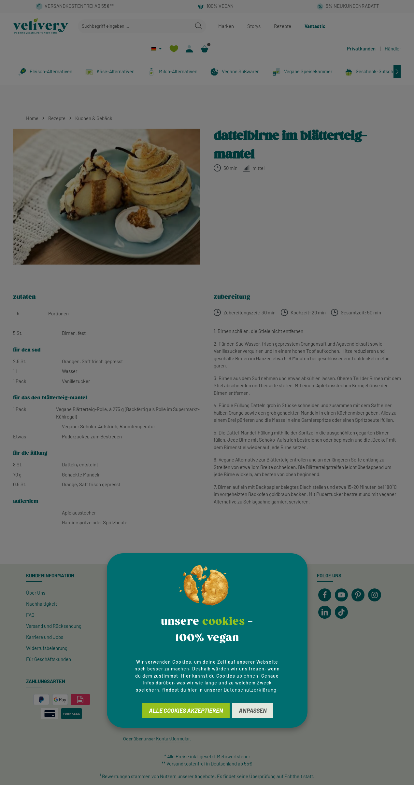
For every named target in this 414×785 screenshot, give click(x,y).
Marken (226, 26)
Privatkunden (361, 48)
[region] (107, 197)
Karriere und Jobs (44, 637)
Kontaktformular (173, 738)
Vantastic (315, 26)
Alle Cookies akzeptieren (186, 710)
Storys (254, 26)
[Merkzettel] (174, 49)
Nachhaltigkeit (41, 604)
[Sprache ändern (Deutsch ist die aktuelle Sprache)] (156, 49)
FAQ (30, 615)
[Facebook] (324, 594)
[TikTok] (341, 612)
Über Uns (35, 593)
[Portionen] (29, 313)
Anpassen (253, 710)
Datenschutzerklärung (250, 690)
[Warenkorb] (204, 49)
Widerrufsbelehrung (46, 648)
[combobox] (135, 26)
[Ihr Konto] (189, 49)
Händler (393, 48)
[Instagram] (374, 594)
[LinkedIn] (324, 612)
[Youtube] (341, 594)
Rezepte (282, 26)
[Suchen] (198, 26)
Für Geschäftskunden (48, 659)
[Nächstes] (397, 71)
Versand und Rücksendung (53, 626)
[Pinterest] (357, 594)
